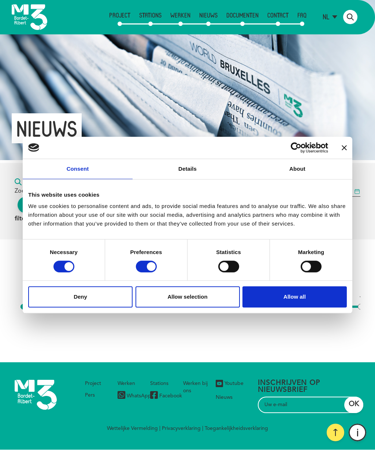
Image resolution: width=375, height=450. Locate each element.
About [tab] (297, 169)
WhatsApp (134, 396)
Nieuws (208, 15)
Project (119, 15)
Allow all (294, 297)
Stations (150, 15)
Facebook (166, 396)
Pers (90, 395)
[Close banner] (344, 147)
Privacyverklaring (181, 428)
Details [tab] (187, 169)
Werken (180, 15)
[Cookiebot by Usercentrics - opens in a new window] (296, 147)
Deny (80, 297)
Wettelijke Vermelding (132, 428)
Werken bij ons (195, 387)
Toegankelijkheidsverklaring (236, 428)
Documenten (242, 15)
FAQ (302, 15)
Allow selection (187, 297)
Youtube (230, 383)
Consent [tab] (78, 169)
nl (326, 17)
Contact (278, 15)
